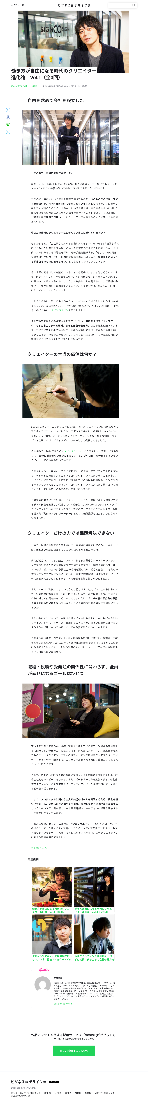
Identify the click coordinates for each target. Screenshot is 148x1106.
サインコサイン (59, 310)
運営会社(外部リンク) (105, 1093)
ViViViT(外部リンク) (20, 1096)
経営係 (58, 1093)
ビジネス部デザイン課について (26, 1093)
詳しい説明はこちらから (74, 1050)
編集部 (47, 1093)
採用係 (68, 1093)
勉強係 (78, 1093)
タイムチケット (72, 451)
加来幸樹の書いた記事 (63, 1004)
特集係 (88, 1093)
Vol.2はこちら (39, 848)
